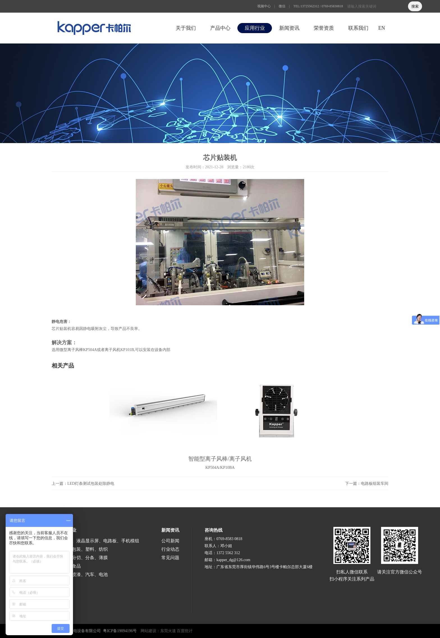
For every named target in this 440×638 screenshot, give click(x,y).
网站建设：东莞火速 (158, 631)
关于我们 (186, 28)
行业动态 (170, 549)
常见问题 (170, 557)
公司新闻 (170, 540)
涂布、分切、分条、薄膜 (83, 557)
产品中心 (220, 28)
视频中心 (264, 6)
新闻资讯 (289, 28)
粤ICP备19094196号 (120, 631)
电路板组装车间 (374, 483)
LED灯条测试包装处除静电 (90, 483)
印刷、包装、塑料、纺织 (83, 549)
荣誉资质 (324, 28)
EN (381, 28)
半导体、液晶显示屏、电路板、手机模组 (98, 540)
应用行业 (255, 28)
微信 (282, 6)
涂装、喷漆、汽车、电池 (83, 574)
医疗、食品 (69, 566)
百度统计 (184, 631)
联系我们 (358, 28)
